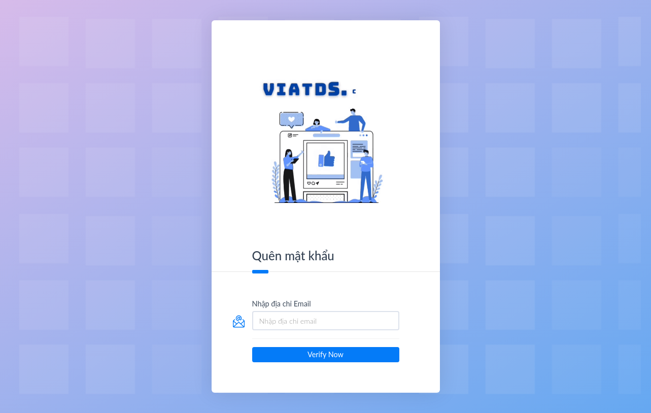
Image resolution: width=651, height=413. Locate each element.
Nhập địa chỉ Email (281, 303)
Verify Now (325, 354)
